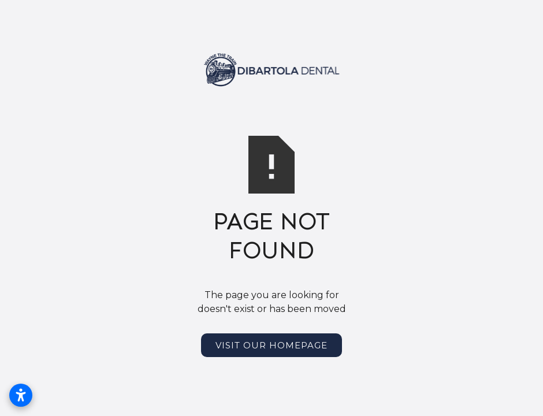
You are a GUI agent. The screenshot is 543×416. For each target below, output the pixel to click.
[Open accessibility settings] (20, 395)
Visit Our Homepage (271, 345)
